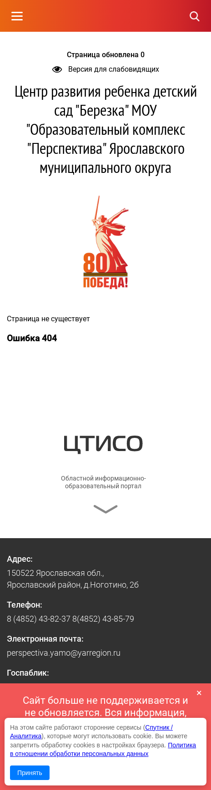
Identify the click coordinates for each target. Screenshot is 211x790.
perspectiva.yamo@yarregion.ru (64, 653)
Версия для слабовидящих (105, 69)
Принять (29, 772)
